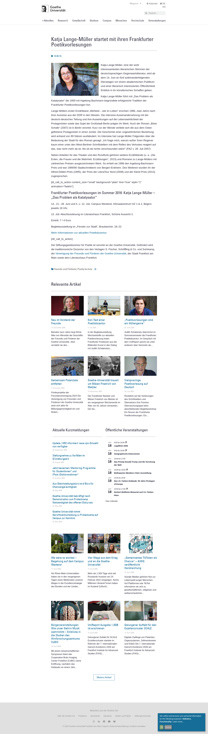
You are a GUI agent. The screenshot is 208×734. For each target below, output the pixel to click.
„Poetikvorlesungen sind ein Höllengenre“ (138, 321)
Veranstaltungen (157, 20)
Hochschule (137, 20)
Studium (94, 20)
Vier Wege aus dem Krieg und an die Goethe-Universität (103, 561)
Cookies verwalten (137, 726)
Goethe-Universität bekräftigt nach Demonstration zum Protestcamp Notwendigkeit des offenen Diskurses (73, 499)
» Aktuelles (47, 20)
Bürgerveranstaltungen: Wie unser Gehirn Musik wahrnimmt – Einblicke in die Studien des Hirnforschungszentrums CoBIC (66, 633)
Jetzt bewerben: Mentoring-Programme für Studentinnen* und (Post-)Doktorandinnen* (74, 471)
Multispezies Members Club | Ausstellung (132, 473)
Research (63, 20)
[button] (104, 677)
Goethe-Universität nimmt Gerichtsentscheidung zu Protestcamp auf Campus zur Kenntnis (75, 515)
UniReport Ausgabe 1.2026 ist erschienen (103, 626)
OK (162, 727)
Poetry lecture (84, 269)
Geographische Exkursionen (127, 454)
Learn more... (178, 722)
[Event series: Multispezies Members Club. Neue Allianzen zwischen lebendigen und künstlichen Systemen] (127, 470)
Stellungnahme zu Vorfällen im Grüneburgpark (69, 457)
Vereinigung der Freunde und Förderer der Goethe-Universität (90, 253)
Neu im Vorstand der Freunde (63, 321)
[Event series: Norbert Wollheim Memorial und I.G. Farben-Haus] (127, 489)
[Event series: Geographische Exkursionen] (126, 451)
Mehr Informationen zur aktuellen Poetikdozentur (79, 232)
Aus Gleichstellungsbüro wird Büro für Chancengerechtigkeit (73, 485)
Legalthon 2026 (121, 446)
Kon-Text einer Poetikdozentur (96, 321)
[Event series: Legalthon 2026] (126, 443)
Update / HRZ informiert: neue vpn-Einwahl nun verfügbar (75, 444)
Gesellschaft (78, 20)
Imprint (105, 726)
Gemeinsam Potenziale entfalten (64, 381)
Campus (107, 20)
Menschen (121, 20)
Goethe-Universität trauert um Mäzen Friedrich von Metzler (103, 383)
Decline (168, 727)
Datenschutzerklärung (119, 726)
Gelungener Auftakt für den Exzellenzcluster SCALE (140, 626)
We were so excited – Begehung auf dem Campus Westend (67, 561)
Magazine (135, 3)
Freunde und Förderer (65, 269)
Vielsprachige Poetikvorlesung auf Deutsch (136, 383)
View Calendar (111, 501)
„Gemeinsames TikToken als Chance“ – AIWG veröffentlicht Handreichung (140, 563)
